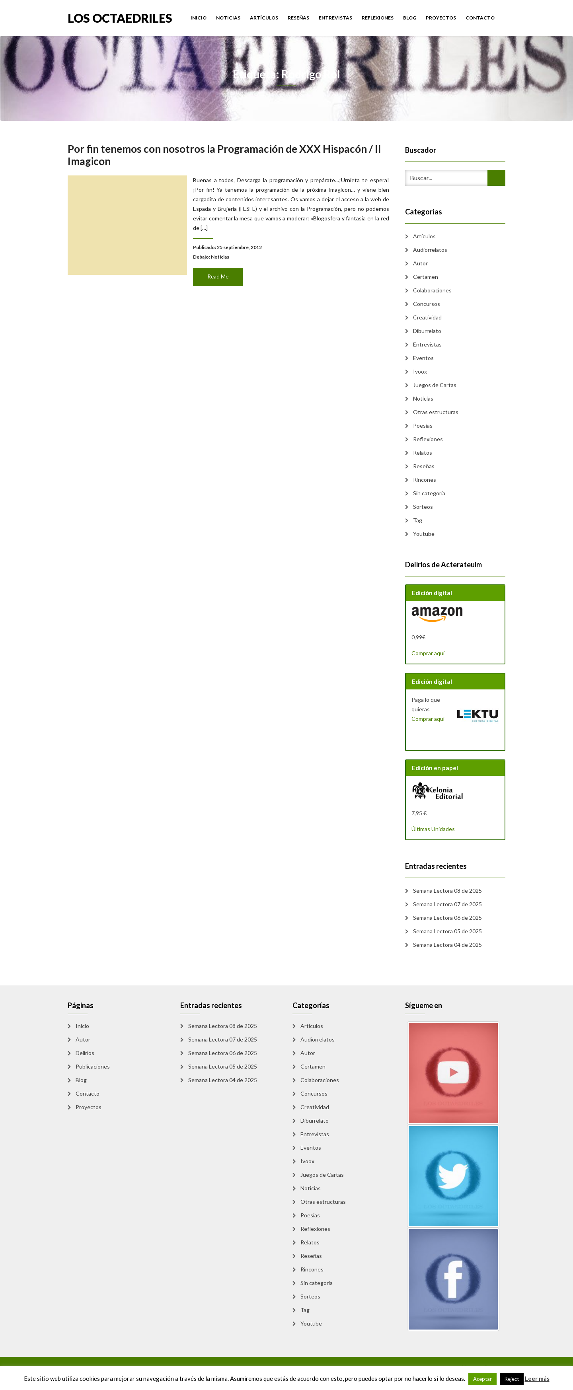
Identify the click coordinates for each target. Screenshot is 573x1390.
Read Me (218, 274)
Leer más (537, 1378)
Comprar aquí (427, 653)
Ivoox (420, 371)
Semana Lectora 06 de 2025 (447, 917)
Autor (420, 263)
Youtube (424, 533)
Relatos (422, 452)
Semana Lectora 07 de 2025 (447, 904)
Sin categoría (429, 493)
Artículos (264, 18)
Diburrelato (427, 330)
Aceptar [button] (482, 1379)
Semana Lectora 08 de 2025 (447, 890)
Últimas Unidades (433, 828)
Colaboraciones (432, 290)
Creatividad (427, 317)
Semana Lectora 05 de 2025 (447, 931)
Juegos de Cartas (434, 385)
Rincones (424, 479)
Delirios (85, 1052)
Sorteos (423, 506)
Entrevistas (335, 18)
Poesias (423, 425)
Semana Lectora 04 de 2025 (447, 944)
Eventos (423, 357)
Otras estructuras (435, 412)
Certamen (425, 276)
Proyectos (441, 18)
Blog (409, 18)
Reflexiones (378, 18)
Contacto (480, 18)
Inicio (199, 18)
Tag (417, 520)
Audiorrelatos (430, 249)
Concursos (426, 303)
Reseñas (298, 18)
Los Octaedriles (120, 17)
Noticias (228, 18)
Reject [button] (512, 1379)
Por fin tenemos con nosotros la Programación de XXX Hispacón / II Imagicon (225, 157)
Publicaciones (93, 1066)
